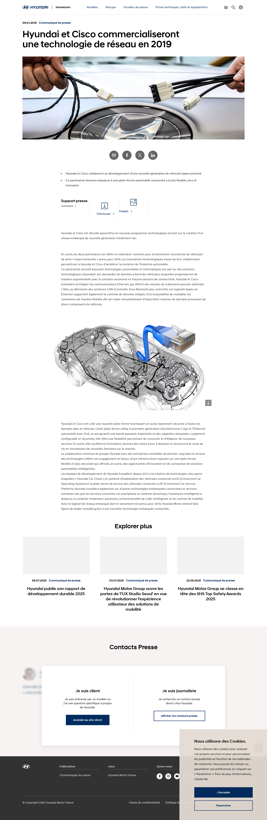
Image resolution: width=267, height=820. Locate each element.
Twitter (140, 155)
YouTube (177, 776)
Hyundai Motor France (122, 775)
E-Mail (114, 155)
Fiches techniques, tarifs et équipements (181, 7)
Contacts (67, 206)
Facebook (127, 155)
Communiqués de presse (75, 775)
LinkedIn (153, 155)
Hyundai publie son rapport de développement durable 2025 (56, 591)
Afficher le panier (226, 7)
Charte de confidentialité (144, 802)
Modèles (92, 7)
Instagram (168, 776)
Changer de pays (241, 7)
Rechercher (233, 7)
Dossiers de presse (136, 7)
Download (208, 402)
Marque (111, 7)
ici (205, 779)
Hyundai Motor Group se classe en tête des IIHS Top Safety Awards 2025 (210, 593)
